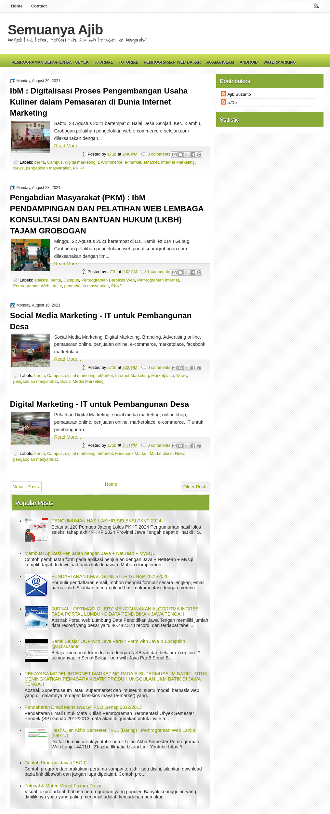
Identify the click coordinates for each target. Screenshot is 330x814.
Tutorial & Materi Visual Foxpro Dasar (63, 785)
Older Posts (195, 486)
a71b (112, 154)
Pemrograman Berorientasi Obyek (50, 62)
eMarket (151, 162)
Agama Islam (220, 62)
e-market (133, 162)
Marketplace (162, 375)
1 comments (158, 271)
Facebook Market (131, 453)
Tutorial (128, 62)
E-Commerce (110, 162)
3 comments (159, 154)
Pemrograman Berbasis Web (108, 280)
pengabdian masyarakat (48, 168)
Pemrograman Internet (158, 280)
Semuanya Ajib (55, 29)
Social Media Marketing (82, 381)
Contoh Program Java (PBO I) (56, 762)
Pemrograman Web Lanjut (37, 285)
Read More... (67, 145)
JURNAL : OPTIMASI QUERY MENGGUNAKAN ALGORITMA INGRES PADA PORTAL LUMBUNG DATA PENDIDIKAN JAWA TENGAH (125, 611)
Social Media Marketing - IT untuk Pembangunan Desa (101, 321)
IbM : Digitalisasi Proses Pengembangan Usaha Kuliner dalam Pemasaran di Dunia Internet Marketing (99, 101)
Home (17, 6)
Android (249, 62)
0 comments (159, 367)
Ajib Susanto (239, 94)
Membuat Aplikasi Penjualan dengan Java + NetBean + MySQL (90, 553)
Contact (39, 6)
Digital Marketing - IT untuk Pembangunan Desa (99, 404)
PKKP (78, 168)
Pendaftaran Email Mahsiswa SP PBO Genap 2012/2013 (83, 707)
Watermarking (279, 62)
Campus (55, 162)
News (18, 168)
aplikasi (41, 280)
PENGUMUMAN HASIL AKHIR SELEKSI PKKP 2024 (106, 520)
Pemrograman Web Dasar (172, 62)
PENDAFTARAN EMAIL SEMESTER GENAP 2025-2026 (109, 576)
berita (39, 162)
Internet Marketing (178, 162)
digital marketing (80, 162)
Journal (103, 62)
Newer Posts (26, 486)
